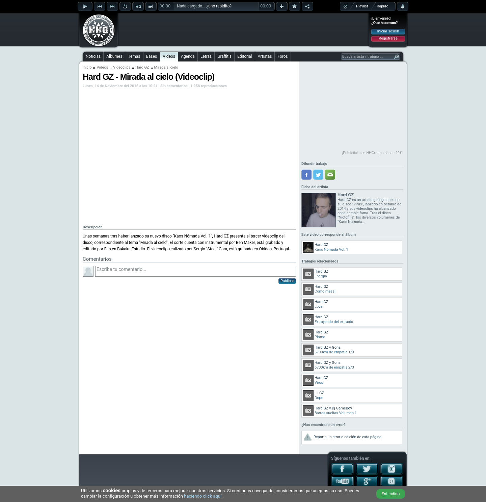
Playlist (362, 6)
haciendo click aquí (202, 496)
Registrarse (388, 38)
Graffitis (224, 56)
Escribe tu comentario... (195, 271)
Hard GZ (142, 67)
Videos (169, 56)
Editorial (244, 56)
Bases (151, 56)
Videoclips (121, 67)
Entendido (391, 494)
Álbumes (114, 56)
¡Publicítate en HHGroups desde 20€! (372, 153)
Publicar (287, 281)
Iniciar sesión (388, 31)
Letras (206, 56)
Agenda (188, 56)
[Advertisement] (243, 29)
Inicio (87, 67)
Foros (282, 56)
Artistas (265, 56)
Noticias (93, 56)
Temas (134, 56)
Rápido (382, 6)
